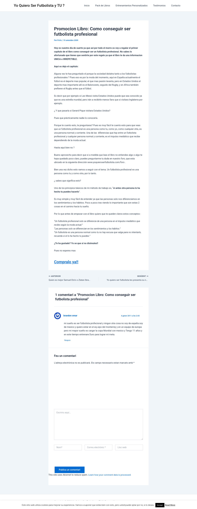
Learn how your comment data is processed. (110, 475)
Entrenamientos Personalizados (134, 5)
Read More (170, 505)
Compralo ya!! (67, 261)
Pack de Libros (106, 5)
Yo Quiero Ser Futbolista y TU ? (39, 5)
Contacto (176, 5)
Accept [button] (160, 505)
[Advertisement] (98, 388)
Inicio (92, 5)
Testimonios (161, 5)
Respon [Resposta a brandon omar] (68, 341)
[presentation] (75, 461)
